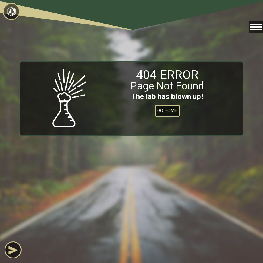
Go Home (167, 110)
